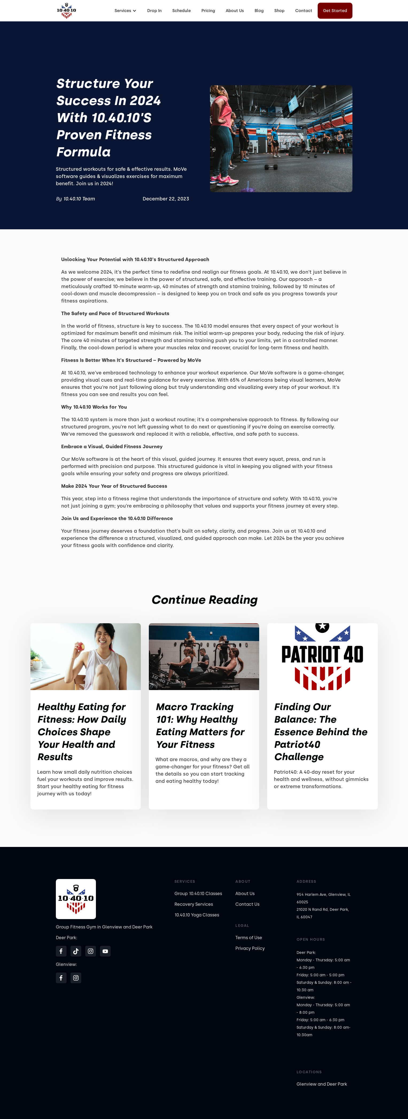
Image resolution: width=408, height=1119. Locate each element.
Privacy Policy (250, 948)
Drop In (154, 10)
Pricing (208, 10)
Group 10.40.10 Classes (198, 893)
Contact (303, 10)
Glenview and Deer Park (322, 1084)
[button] (125, 11)
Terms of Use (248, 937)
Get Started (335, 10)
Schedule (181, 10)
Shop (279, 10)
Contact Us (247, 904)
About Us (235, 10)
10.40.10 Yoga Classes (196, 914)
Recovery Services (193, 904)
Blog (259, 10)
